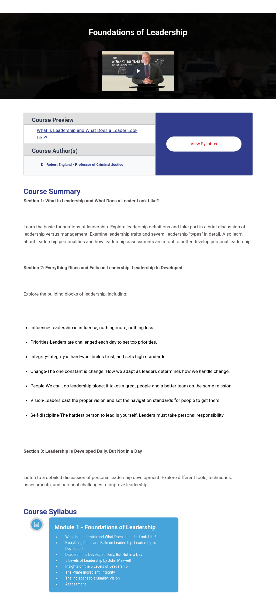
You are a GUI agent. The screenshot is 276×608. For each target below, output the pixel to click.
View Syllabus (204, 143)
